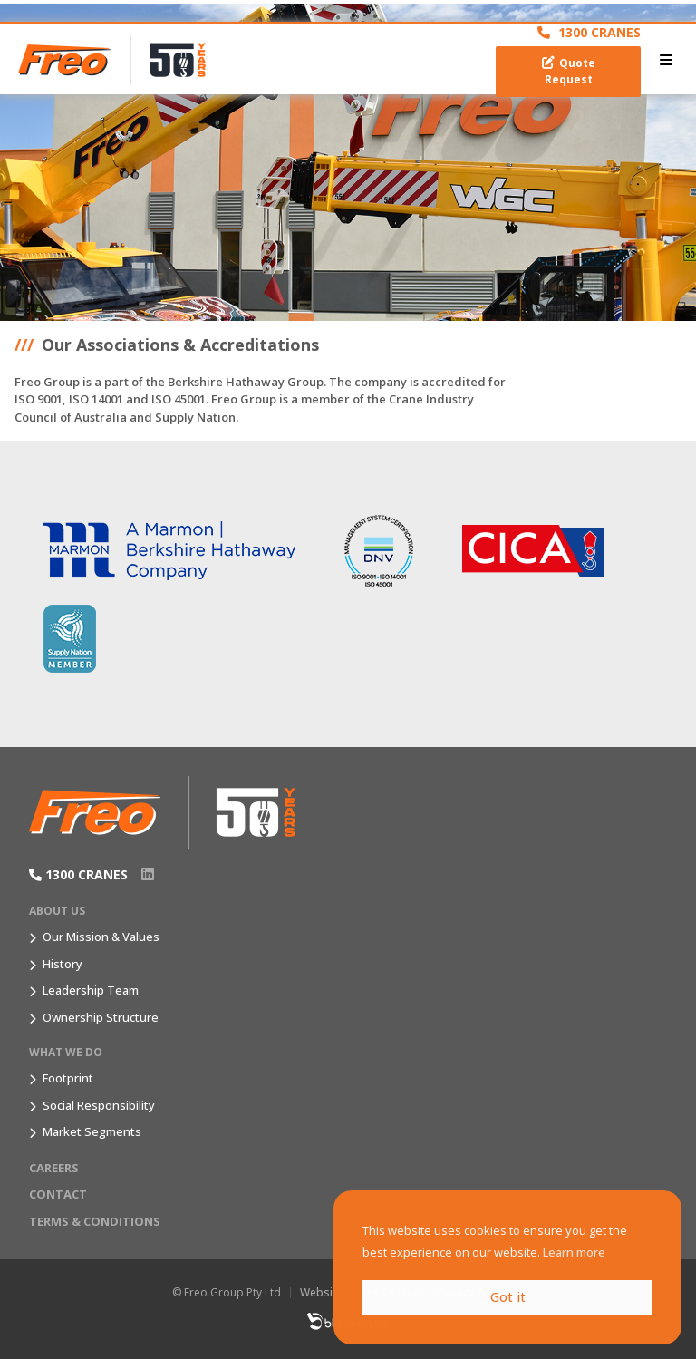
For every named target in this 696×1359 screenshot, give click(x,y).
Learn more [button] (574, 1252)
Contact (58, 1194)
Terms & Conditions (94, 1221)
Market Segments (92, 1131)
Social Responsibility (99, 1105)
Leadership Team (91, 990)
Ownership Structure (101, 1017)
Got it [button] (508, 1297)
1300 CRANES (589, 32)
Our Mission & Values (101, 936)
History (62, 964)
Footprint (68, 1078)
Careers (54, 1168)
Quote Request (568, 71)
